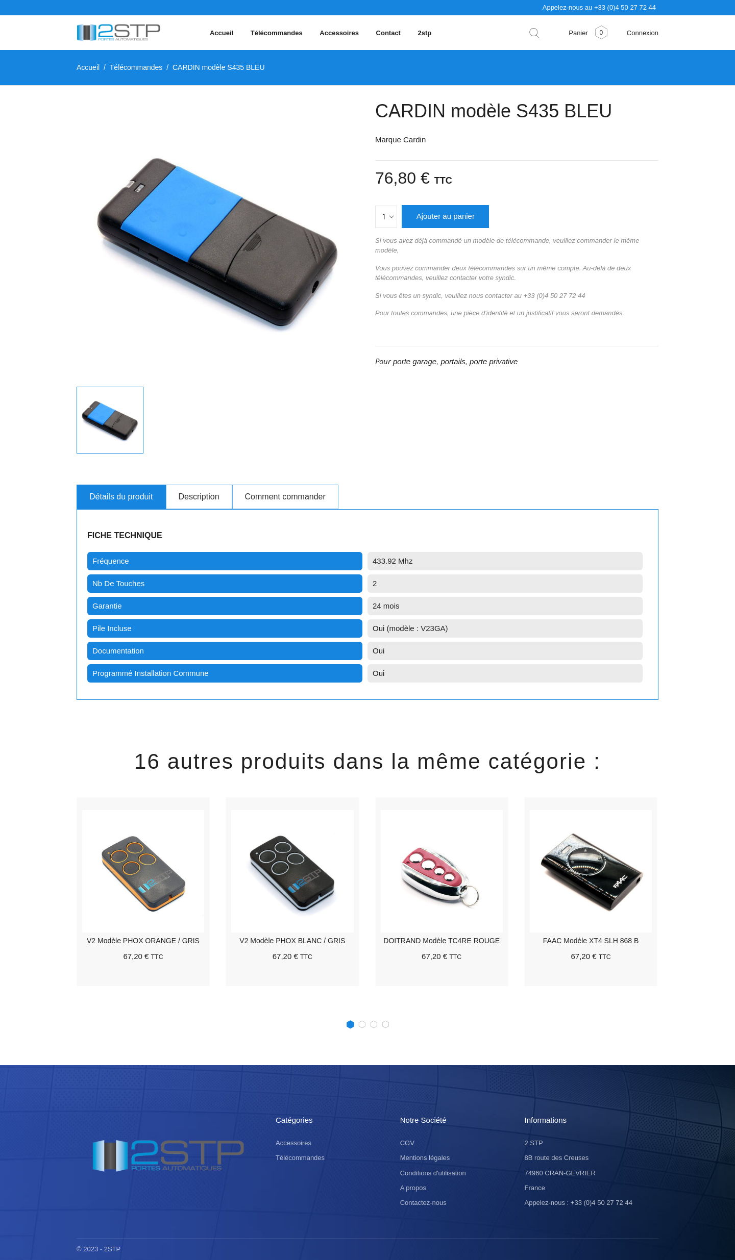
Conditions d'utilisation (433, 1172)
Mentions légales (425, 1158)
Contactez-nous (423, 1202)
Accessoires (340, 33)
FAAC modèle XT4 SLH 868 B (591, 941)
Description (199, 496)
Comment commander (285, 496)
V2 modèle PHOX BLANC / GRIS (292, 941)
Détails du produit (121, 496)
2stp (425, 33)
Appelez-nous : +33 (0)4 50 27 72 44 (578, 1202)
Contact (389, 33)
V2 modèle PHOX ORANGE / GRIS (143, 941)
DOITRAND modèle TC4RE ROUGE (441, 941)
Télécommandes (278, 33)
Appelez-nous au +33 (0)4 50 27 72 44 (599, 7)
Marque (388, 139)
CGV (407, 1143)
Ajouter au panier (445, 216)
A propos (413, 1187)
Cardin (414, 139)
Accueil (222, 33)
